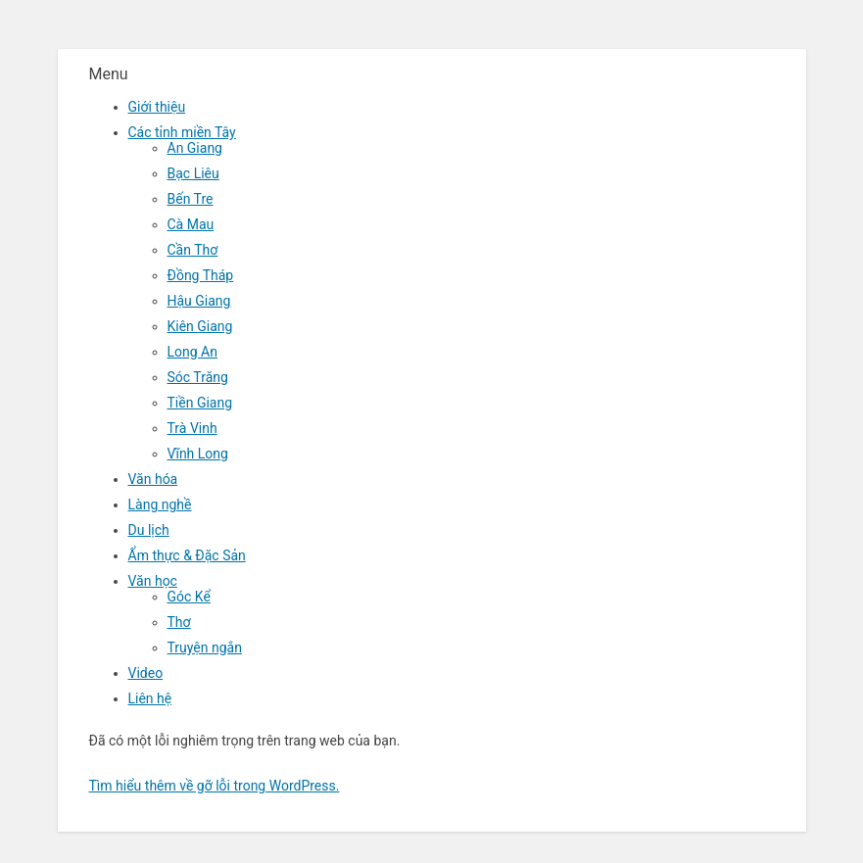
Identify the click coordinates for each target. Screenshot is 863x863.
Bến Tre (191, 199)
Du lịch (148, 530)
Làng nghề (160, 504)
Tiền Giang (200, 402)
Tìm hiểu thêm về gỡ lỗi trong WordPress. (214, 785)
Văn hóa (153, 479)
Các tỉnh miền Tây (182, 132)
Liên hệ (150, 698)
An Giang (195, 148)
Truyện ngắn (205, 647)
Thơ (179, 622)
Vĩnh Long (198, 453)
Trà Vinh (192, 428)
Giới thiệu (157, 107)
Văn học (152, 581)
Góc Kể (189, 596)
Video (146, 673)
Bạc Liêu (193, 173)
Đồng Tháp (201, 275)
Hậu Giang (199, 301)
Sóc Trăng (198, 377)
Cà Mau (191, 224)
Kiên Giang (200, 326)
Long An (192, 352)
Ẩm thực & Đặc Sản (187, 555)
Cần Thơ (193, 250)
